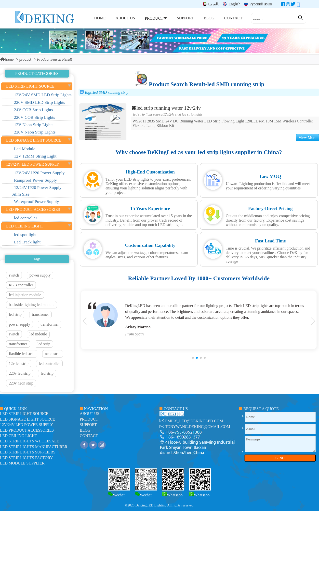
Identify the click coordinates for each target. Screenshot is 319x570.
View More (307, 137)
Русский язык (258, 4)
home (7, 59)
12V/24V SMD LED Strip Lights (182, 114)
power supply (40, 275)
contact (89, 436)
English (231, 4)
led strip (15, 314)
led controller (49, 363)
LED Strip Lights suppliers (27, 452)
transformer (49, 324)
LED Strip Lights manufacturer (33, 447)
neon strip (53, 354)
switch (14, 275)
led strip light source (147, 114)
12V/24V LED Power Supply (26, 425)
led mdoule (38, 334)
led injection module (25, 295)
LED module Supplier (22, 463)
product (25, 59)
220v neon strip (21, 383)
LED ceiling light (18, 436)
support (88, 425)
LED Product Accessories (27, 430)
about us (89, 413)
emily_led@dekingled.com (194, 421)
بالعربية (211, 4)
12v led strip (18, 363)
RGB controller (21, 285)
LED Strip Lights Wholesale (29, 441)
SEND (279, 458)
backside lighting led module (31, 305)
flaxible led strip (22, 354)
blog (85, 430)
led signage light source (27, 419)
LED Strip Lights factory (26, 458)
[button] (193, 358)
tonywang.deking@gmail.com (197, 426)
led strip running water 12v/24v (166, 108)
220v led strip (19, 373)
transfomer (40, 314)
